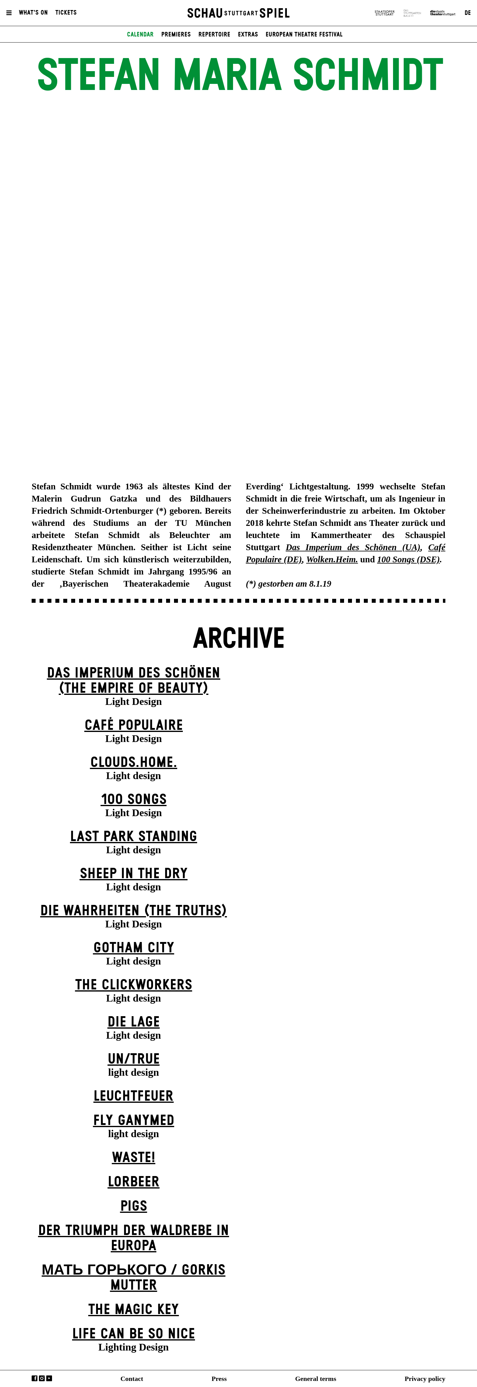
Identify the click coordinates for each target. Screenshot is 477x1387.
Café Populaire (133, 725)
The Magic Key (133, 1309)
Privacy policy (425, 1378)
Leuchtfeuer (133, 1096)
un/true (134, 1059)
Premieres (176, 34)
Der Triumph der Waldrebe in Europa (133, 1238)
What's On (33, 13)
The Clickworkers (133, 985)
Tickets (66, 13)
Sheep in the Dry (134, 874)
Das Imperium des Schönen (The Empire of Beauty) (133, 681)
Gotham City (133, 948)
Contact (131, 1378)
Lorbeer (134, 1182)
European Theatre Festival (304, 34)
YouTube (49, 1378)
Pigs (133, 1206)
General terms (315, 1378)
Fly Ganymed (133, 1120)
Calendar (140, 34)
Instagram (42, 1378)
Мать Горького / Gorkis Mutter (133, 1278)
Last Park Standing (133, 837)
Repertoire (214, 34)
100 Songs (134, 799)
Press (219, 1378)
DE (468, 13)
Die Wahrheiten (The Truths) (133, 911)
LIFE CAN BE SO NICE (133, 1334)
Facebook (34, 1378)
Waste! (133, 1158)
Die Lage (133, 1022)
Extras (248, 34)
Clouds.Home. (133, 762)
